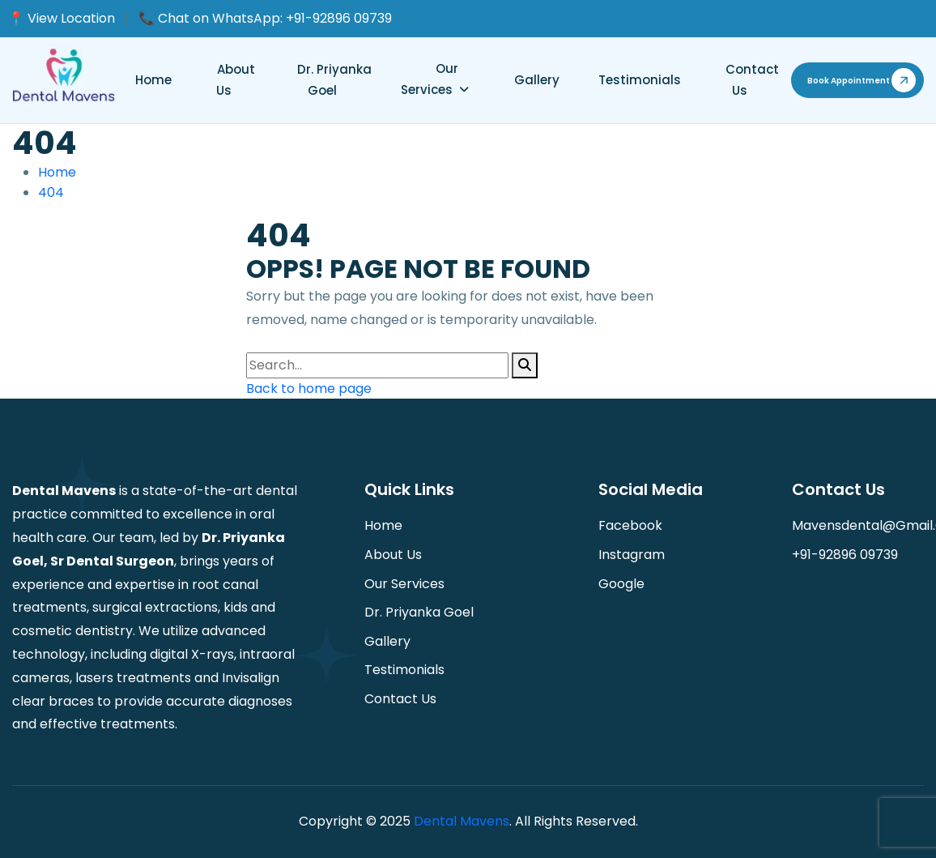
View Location (71, 18)
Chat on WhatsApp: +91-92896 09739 (275, 18)
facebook (630, 525)
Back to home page (309, 388)
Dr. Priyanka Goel (334, 80)
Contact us (752, 80)
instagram (631, 554)
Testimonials (639, 79)
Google (621, 583)
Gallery (536, 79)
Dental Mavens (461, 821)
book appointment (848, 81)
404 (51, 192)
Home (153, 79)
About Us (235, 80)
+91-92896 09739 (845, 554)
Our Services (429, 79)
